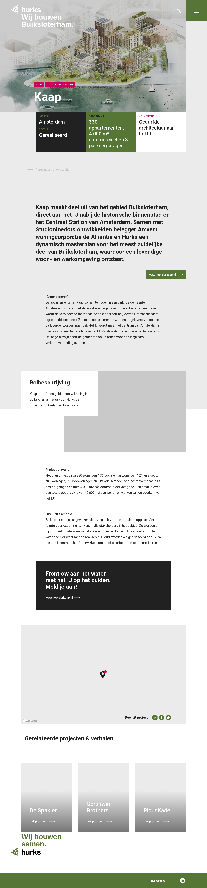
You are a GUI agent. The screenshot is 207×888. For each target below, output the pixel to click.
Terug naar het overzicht (52, 169)
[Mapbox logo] (29, 721)
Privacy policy (157, 880)
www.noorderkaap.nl (162, 274)
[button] (103, 674)
